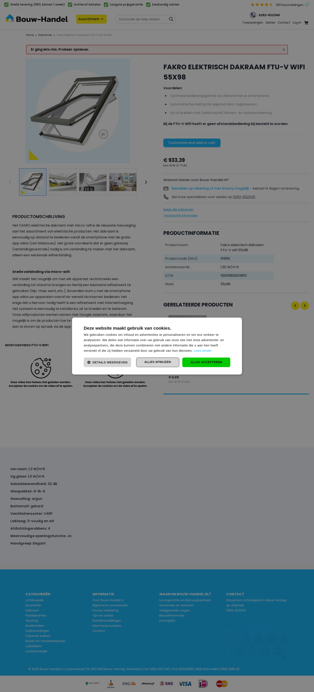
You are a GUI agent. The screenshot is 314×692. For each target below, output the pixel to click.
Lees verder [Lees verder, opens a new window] (203, 350)
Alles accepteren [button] (206, 362)
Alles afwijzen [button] (157, 362)
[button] (107, 362)
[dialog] (157, 346)
